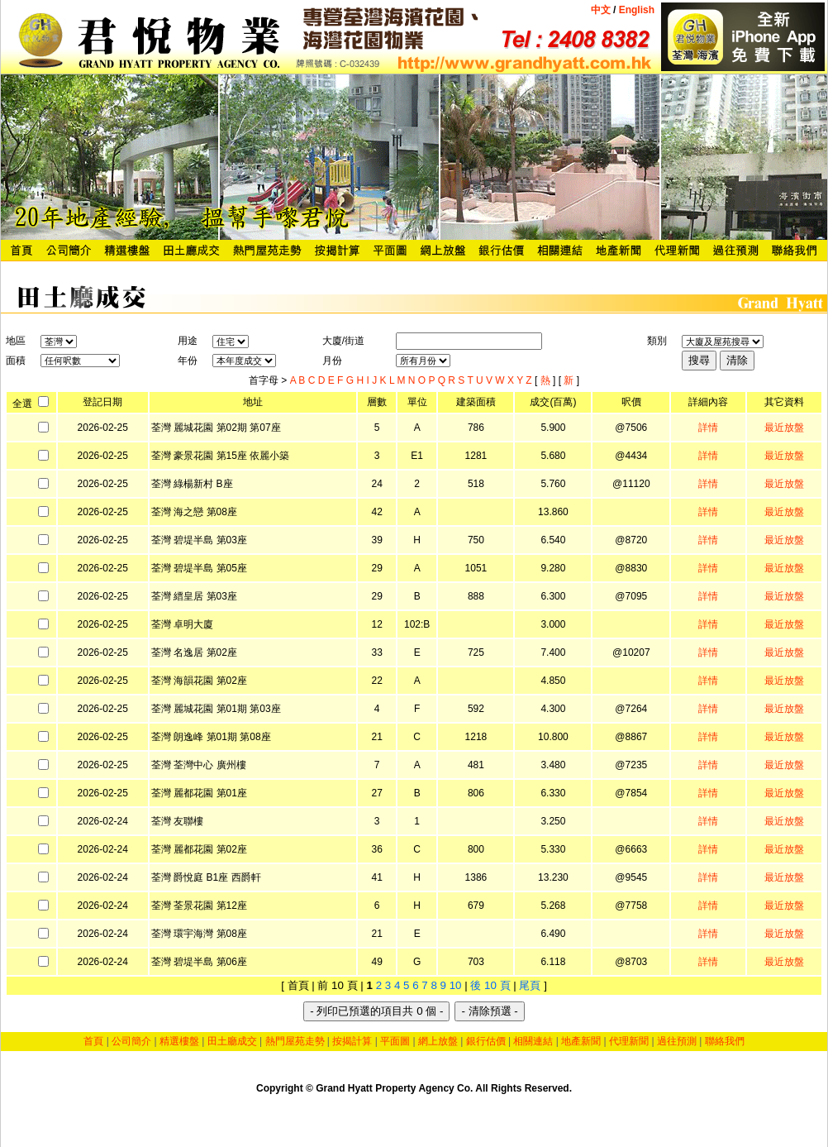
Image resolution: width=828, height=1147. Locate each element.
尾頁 (529, 985)
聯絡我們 (725, 1041)
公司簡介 (131, 1041)
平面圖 (395, 1041)
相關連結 (533, 1041)
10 (456, 985)
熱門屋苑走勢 (295, 1041)
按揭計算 (352, 1041)
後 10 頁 (490, 985)
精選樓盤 (179, 1041)
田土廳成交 (232, 1041)
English (635, 10)
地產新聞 (581, 1041)
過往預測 (677, 1041)
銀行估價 (486, 1041)
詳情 (708, 427)
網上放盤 (438, 1041)
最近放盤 (784, 427)
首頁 (93, 1041)
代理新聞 (629, 1041)
